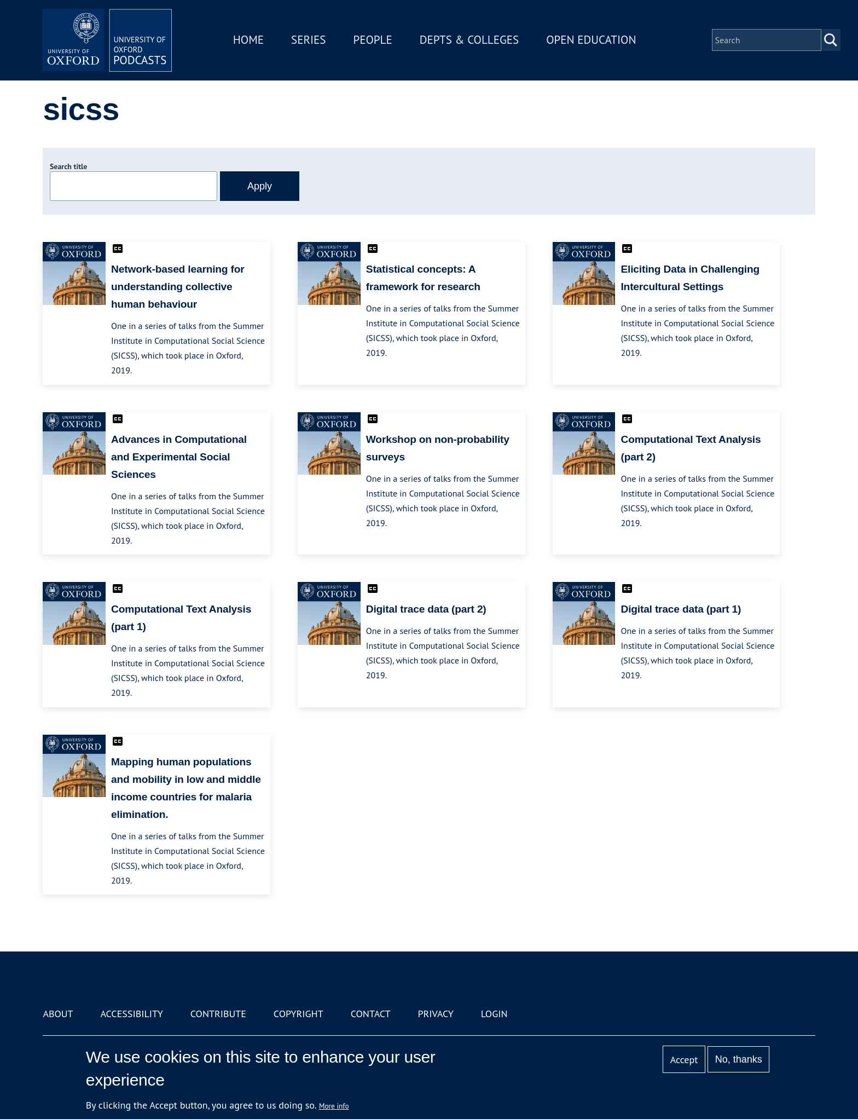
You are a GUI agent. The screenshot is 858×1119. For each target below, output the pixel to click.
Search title (68, 166)
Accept (684, 1059)
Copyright (298, 1013)
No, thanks (738, 1059)
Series (309, 40)
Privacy (436, 1013)
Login (494, 1013)
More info (334, 1106)
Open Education (592, 40)
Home (249, 40)
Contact (371, 1013)
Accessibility (131, 1013)
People (373, 40)
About (58, 1013)
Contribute (218, 1013)
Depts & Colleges (470, 40)
